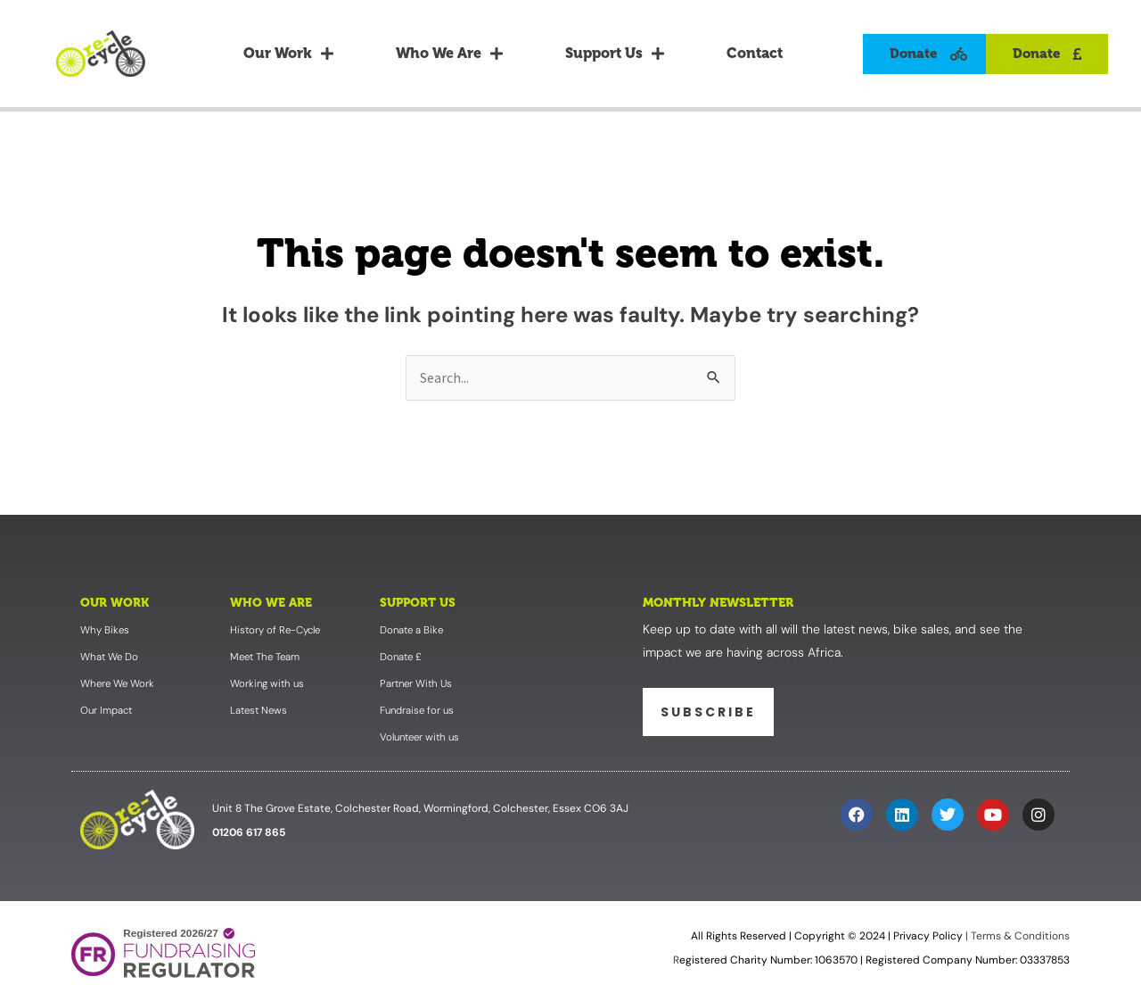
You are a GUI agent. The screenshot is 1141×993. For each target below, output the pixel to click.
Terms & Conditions (1019, 938)
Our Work (288, 53)
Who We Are (449, 53)
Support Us (614, 53)
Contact (754, 53)
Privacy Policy (928, 938)
